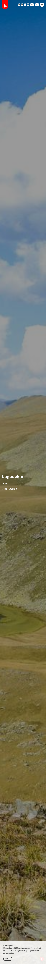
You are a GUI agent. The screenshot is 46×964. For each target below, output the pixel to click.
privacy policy (8, 953)
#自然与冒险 (13, 489)
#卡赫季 (4, 489)
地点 (5, 483)
